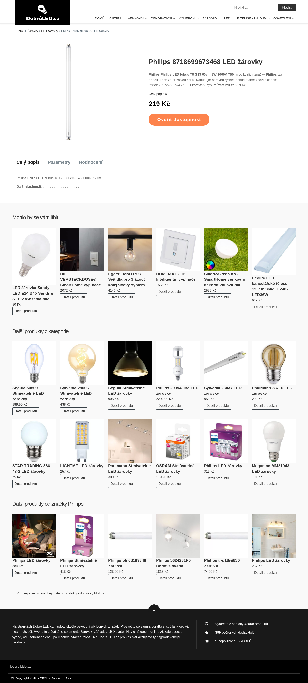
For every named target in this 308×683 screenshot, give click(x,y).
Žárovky (209, 18)
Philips (76, 504)
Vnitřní (115, 18)
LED (227, 18)
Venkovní (136, 18)
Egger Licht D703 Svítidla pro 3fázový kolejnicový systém (127, 279)
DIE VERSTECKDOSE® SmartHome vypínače (80, 279)
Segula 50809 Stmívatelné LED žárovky (28, 393)
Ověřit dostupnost (179, 119)
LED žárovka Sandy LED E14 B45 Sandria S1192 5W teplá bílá (32, 293)
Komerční (187, 18)
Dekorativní (161, 18)
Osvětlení (282, 18)
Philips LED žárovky (223, 466)
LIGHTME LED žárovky (81, 466)
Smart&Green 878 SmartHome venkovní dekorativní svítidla (224, 279)
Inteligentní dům (252, 18)
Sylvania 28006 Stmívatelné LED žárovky (76, 393)
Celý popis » (158, 94)
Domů (99, 18)
